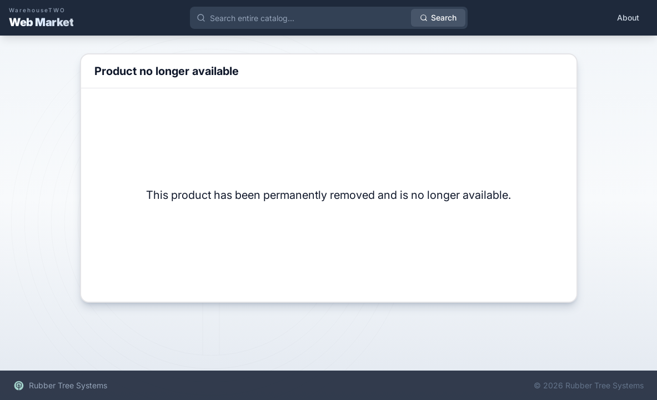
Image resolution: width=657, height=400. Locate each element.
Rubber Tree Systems (60, 385)
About (628, 17)
